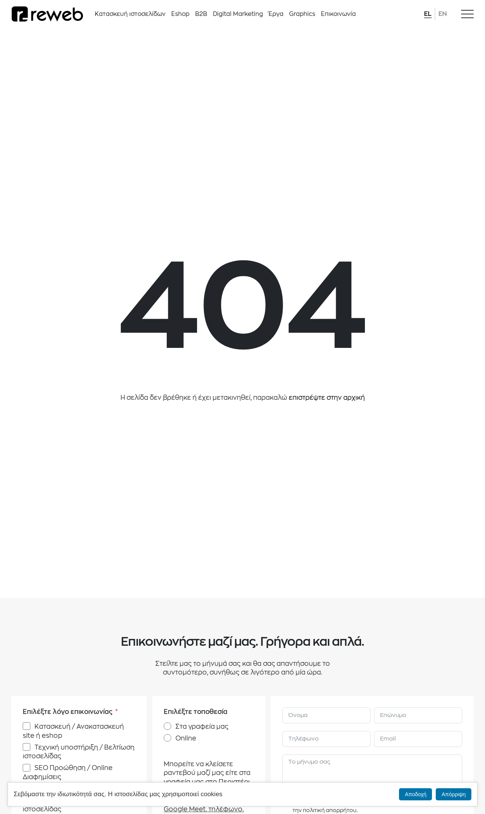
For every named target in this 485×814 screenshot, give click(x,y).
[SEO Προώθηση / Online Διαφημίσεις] (26, 768)
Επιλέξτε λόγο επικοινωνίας (68, 712)
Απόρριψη (453, 794)
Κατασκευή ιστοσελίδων (130, 14)
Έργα (276, 14)
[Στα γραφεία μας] (167, 726)
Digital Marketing (238, 14)
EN (442, 14)
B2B (201, 14)
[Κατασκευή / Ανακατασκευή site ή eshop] (26, 726)
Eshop (180, 14)
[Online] (167, 738)
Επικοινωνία (338, 14)
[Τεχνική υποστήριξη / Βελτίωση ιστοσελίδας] (26, 747)
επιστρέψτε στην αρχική (327, 397)
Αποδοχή (415, 794)
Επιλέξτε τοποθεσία (195, 712)
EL (428, 14)
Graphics (302, 14)
